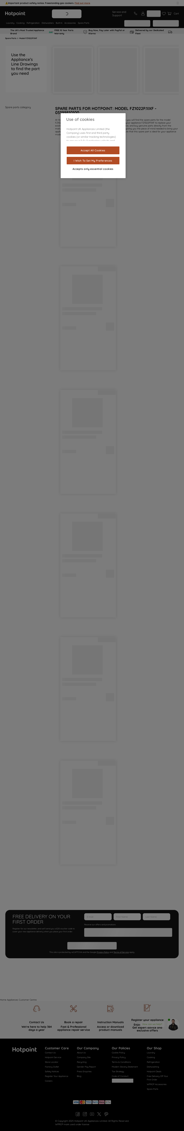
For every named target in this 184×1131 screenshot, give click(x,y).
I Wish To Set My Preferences (93, 160)
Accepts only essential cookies (93, 169)
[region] (93, 145)
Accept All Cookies (93, 150)
